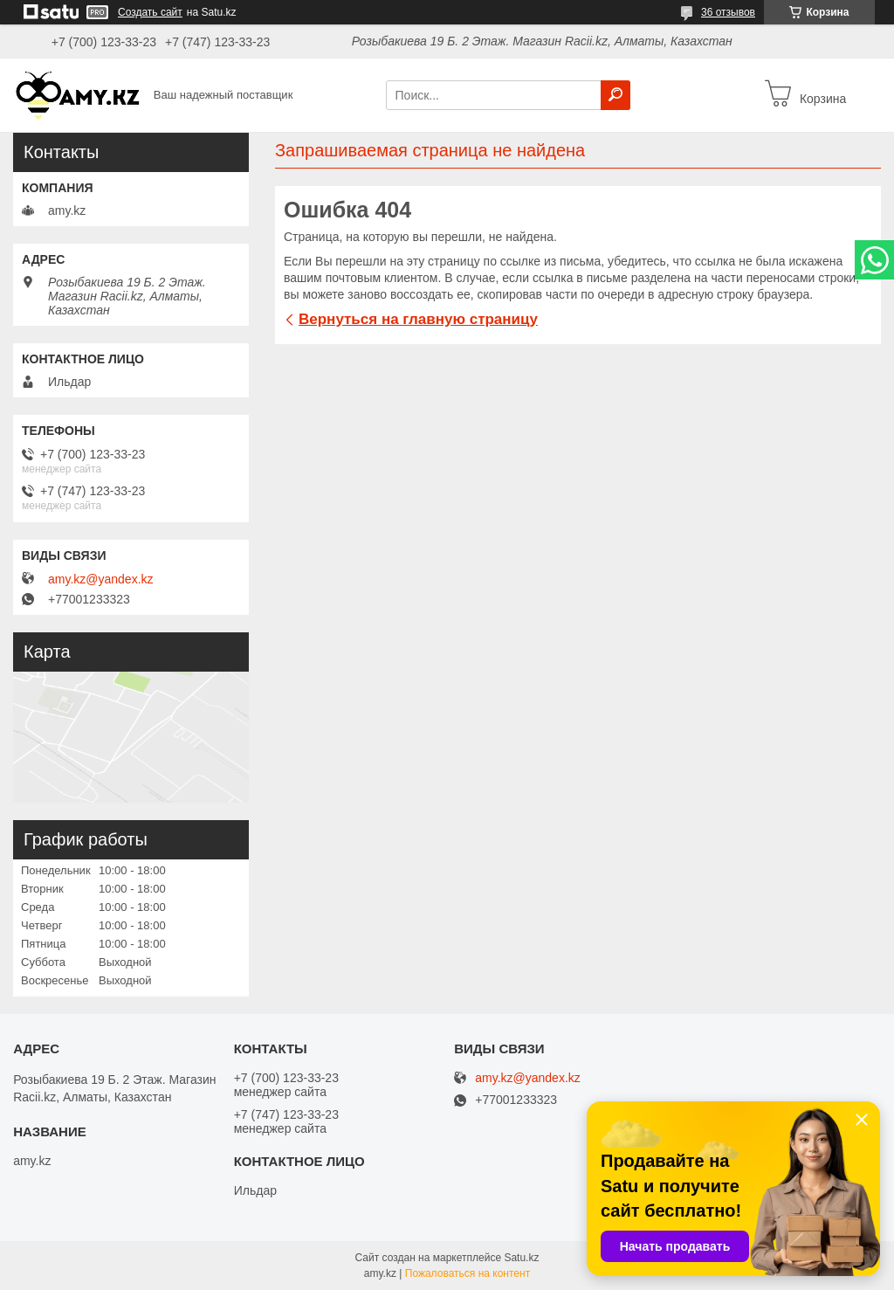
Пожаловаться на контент (467, 1273)
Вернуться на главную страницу (418, 319)
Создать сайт (150, 12)
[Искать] (615, 95)
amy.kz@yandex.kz (101, 579)
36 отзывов (728, 12)
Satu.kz (521, 1258)
